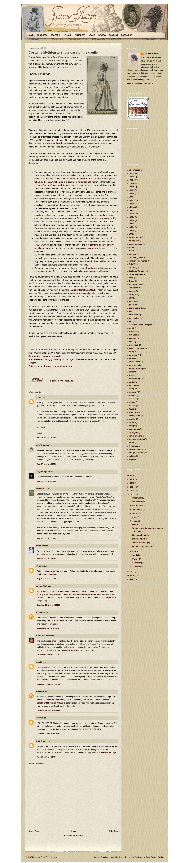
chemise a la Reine (88, 182)
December (137, 498)
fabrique (132, 294)
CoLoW (132, 264)
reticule (132, 402)
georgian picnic (136, 308)
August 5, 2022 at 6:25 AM (47, 579)
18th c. (132, 207)
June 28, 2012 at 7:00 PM (46, 538)
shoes (131, 422)
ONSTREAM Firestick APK (49, 703)
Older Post (113, 831)
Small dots (91, 268)
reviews (132, 405)
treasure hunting (136, 439)
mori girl (132, 352)
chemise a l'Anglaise (105, 178)
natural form (134, 362)
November (137, 502)
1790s (46, 381)
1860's (131, 193)
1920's (131, 217)
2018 (132, 475)
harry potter (134, 318)
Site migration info (140, 535)
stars (105, 271)
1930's (131, 220)
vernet (131, 442)
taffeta (103, 261)
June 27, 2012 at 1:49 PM (46, 438)
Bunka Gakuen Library (39, 359)
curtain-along (135, 274)
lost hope (133, 335)
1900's (131, 210)
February (136, 563)
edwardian (133, 288)
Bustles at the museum (142, 546)
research (69, 381)
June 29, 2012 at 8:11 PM (46, 558)
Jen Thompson (43, 445)
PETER (39, 691)
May (134, 551)
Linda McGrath (43, 636)
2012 (132, 494)
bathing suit (134, 240)
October (136, 505)
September (137, 509)
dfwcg (131, 281)
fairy (131, 298)
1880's (131, 200)
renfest (132, 395)
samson (40, 612)
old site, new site (139, 539)
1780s (39, 381)
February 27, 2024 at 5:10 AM (48, 628)
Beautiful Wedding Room (102, 673)
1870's (131, 197)
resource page (109, 752)
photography (134, 379)
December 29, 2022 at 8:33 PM (48, 605)
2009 (132, 579)
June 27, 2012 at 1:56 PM (46, 464)
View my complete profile (140, 83)
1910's (131, 214)
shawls (132, 419)
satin (114, 261)
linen (96, 261)
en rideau (106, 231)
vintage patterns (136, 452)
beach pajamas (135, 244)
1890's (131, 204)
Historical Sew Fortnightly (140, 325)
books (131, 247)
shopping (133, 426)
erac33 (39, 662)
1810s (131, 190)
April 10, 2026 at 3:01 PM (46, 757)
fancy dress (134, 301)
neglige (103, 215)
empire (132, 291)
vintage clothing (136, 449)
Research (56, 35)
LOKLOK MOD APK (92, 729)
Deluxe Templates (126, 857)
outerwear (133, 365)
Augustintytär (42, 471)
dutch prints (134, 284)
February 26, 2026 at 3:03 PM (48, 734)
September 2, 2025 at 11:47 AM (48, 684)
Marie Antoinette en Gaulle (84, 290)
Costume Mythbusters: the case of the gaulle (63, 52)
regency (132, 392)
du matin (78, 215)
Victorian (133, 446)
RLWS (131, 409)
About (91, 35)
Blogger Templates (101, 857)
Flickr (68, 35)
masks (132, 342)
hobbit (132, 328)
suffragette (134, 432)
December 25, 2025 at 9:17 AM (48, 710)
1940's (131, 224)
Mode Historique (62, 293)
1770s (131, 177)
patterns (132, 372)
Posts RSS (126, 35)
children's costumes (138, 261)
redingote (133, 389)
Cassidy (40, 546)
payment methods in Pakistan (59, 621)
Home (31, 35)
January (136, 567)
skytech (39, 718)
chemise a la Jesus (64, 182)
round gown (134, 412)
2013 (132, 491)
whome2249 (41, 586)
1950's (131, 227)
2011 (132, 571)
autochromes (135, 237)
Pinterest (80, 35)
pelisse (132, 375)
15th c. (132, 173)
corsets (132, 267)
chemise (132, 254)
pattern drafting (136, 368)
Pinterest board (54, 143)
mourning (133, 355)
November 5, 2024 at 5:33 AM (48, 655)
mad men (133, 338)
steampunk (134, 429)
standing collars (98, 245)
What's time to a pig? (141, 543)
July (134, 517)
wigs (131, 459)
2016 (132, 479)
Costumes (42, 35)
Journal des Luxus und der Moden (45, 356)
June (134, 521)
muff (131, 358)
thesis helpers (73, 650)
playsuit (132, 385)
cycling (132, 277)
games (132, 304)
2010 (132, 575)
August (136, 513)
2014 (132, 487)
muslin (90, 261)
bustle (131, 251)
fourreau (104, 218)
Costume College (136, 271)
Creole (46, 225)
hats (131, 321)
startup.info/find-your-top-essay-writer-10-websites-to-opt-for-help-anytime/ (71, 594)
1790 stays (137, 524)
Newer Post (33, 831)
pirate (131, 382)
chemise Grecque (43, 182)
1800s (131, 187)
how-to (132, 331)
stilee (38, 566)
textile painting (135, 436)
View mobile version (73, 835)
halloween (133, 315)
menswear (133, 345)
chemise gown (57, 381)
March (135, 559)
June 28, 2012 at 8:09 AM (46, 481)
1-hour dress (134, 170)
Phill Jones (41, 741)
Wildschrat (41, 488)
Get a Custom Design (155, 857)
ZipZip (39, 397)
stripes (104, 268)
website (132, 456)
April (134, 555)
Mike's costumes (136, 348)
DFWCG (102, 35)
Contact (113, 35)
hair (130, 311)
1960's (131, 230)
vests (70, 248)
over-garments (90, 248)
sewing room (134, 415)
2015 (132, 483)
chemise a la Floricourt (81, 178)
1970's (131, 234)
